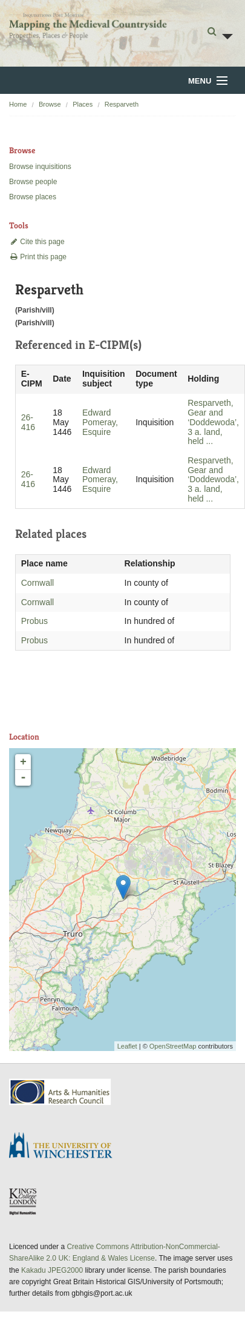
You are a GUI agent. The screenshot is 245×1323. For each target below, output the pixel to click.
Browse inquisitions (40, 166)
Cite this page (37, 241)
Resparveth (122, 104)
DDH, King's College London (23, 1201)
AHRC (61, 1092)
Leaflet (127, 1046)
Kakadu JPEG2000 (52, 1270)
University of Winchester (65, 1146)
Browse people (33, 181)
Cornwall (37, 583)
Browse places (32, 197)
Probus (34, 621)
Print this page (38, 257)
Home (18, 104)
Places (83, 104)
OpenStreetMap (173, 1046)
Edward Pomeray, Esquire (100, 422)
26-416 (28, 422)
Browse (50, 104)
